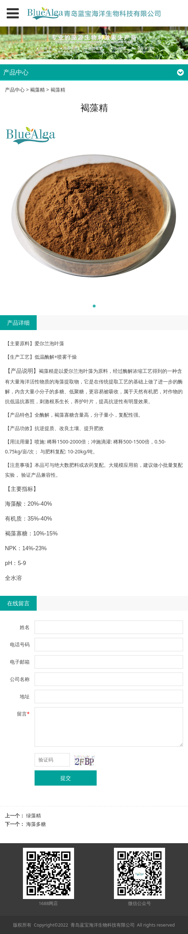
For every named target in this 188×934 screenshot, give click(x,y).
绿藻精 (33, 815)
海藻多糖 (36, 824)
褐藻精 (37, 89)
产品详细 (18, 323)
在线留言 (18, 603)
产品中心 (15, 89)
